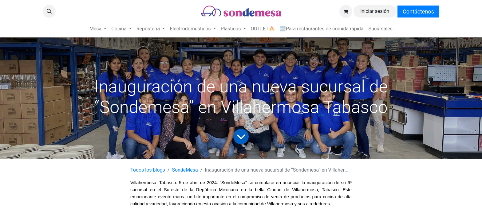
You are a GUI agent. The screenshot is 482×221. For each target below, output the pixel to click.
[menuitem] (98, 29)
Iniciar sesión (374, 11)
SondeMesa (185, 170)
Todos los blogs (147, 170)
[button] (49, 11)
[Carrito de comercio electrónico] (345, 11)
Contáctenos (418, 11)
